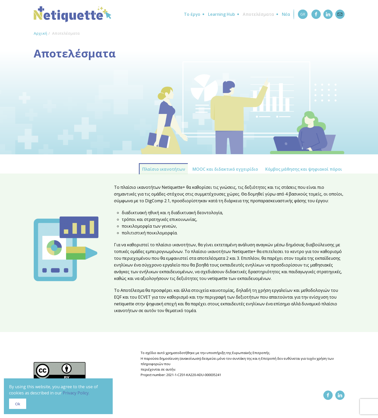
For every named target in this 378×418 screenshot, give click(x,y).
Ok (17, 403)
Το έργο (192, 14)
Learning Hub (221, 14)
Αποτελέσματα (258, 14)
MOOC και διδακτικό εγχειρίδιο (225, 169)
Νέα (286, 14)
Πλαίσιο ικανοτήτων (163, 169)
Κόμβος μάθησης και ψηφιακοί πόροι (303, 169)
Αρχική (40, 33)
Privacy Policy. (76, 393)
